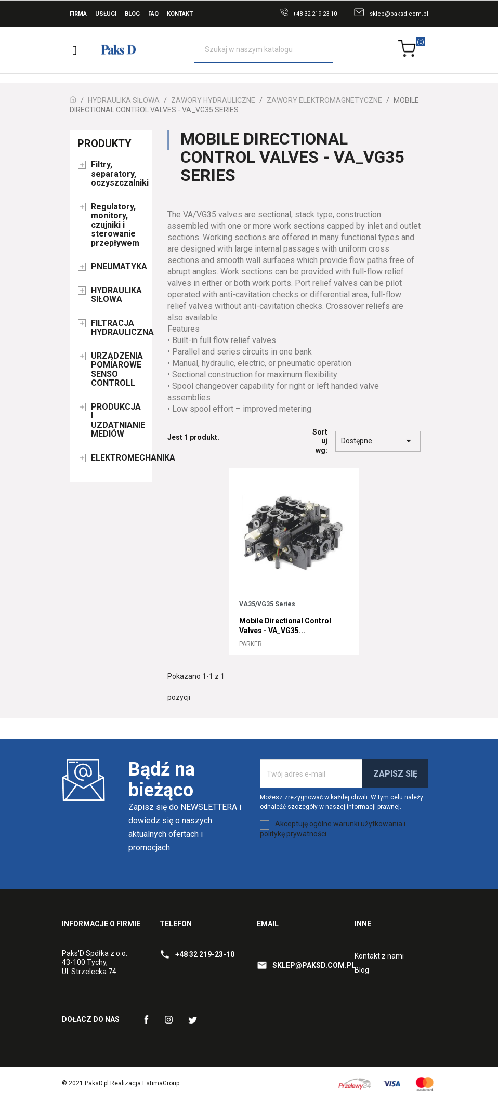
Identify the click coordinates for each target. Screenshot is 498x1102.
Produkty (104, 143)
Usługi (105, 13)
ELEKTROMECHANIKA (117, 458)
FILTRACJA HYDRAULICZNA (117, 328)
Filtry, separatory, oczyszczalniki (117, 174)
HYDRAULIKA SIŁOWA (116, 295)
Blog (132, 13)
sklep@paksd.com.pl (399, 13)
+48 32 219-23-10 (315, 13)
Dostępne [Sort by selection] (378, 441)
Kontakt (180, 13)
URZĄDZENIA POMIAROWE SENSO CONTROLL (117, 369)
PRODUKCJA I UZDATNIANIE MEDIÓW (117, 420)
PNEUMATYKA (117, 266)
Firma (78, 13)
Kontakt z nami (379, 956)
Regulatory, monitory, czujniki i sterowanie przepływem (115, 225)
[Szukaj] (263, 50)
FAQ (153, 13)
